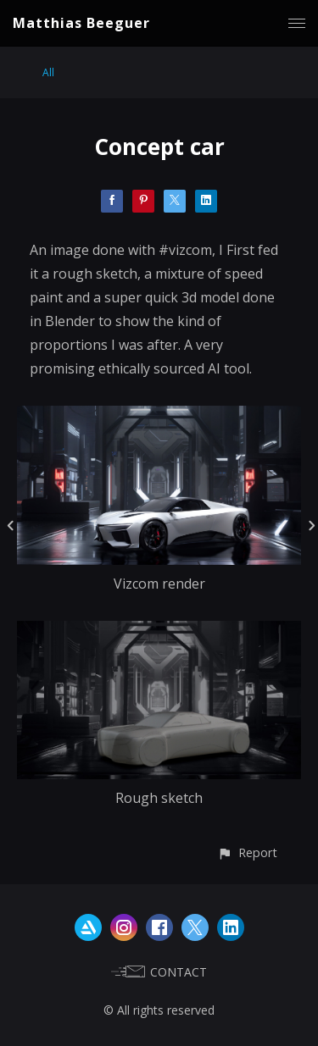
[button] (247, 852)
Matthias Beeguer (81, 23)
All (48, 72)
